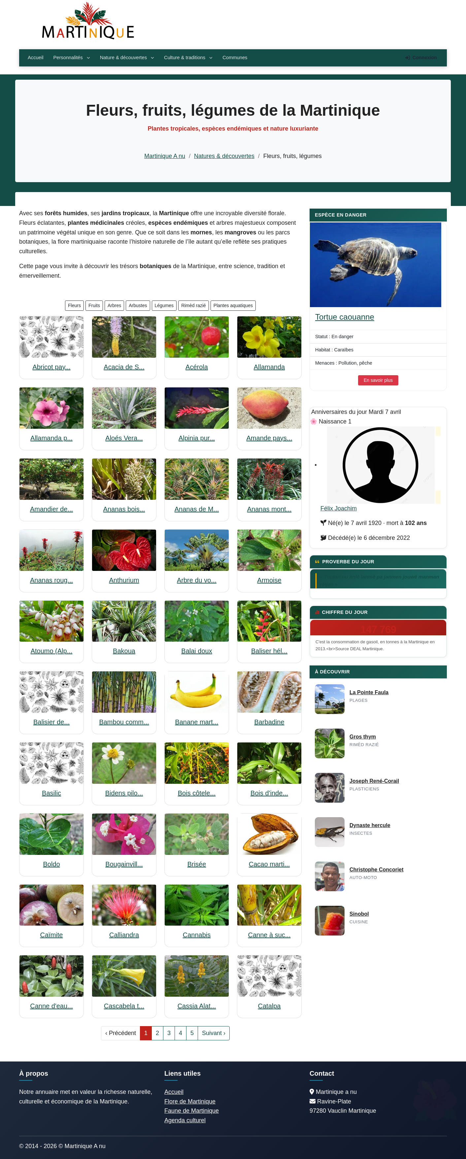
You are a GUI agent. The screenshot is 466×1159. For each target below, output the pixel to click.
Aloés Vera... (124, 438)
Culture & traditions (188, 57)
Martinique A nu (164, 156)
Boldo (51, 864)
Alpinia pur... (197, 438)
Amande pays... (269, 438)
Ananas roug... (51, 580)
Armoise (269, 580)
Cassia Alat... (197, 1006)
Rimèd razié (193, 305)
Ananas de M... (197, 509)
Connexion (421, 57)
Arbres (114, 305)
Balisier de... (51, 722)
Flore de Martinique (190, 1101)
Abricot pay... (51, 367)
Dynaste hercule (370, 825)
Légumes (164, 305)
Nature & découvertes (127, 57)
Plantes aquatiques (233, 305)
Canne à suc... (269, 935)
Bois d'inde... (269, 793)
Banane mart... (196, 722)
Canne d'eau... (51, 1006)
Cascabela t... (124, 1006)
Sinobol (359, 914)
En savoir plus (378, 380)
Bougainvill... (124, 864)
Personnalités (71, 57)
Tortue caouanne (344, 316)
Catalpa (269, 1006)
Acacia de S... (124, 367)
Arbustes (138, 305)
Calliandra (124, 935)
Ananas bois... (124, 509)
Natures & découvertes (224, 156)
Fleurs (74, 305)
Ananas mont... (269, 509)
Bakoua (124, 651)
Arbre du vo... (196, 580)
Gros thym (363, 736)
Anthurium (124, 580)
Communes (234, 57)
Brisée (196, 864)
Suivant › (213, 1033)
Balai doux (196, 651)
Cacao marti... (269, 864)
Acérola (196, 367)
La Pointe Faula (369, 692)
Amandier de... (51, 509)
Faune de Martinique (191, 1110)
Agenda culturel (185, 1120)
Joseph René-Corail (374, 781)
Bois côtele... (197, 793)
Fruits (94, 305)
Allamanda (269, 367)
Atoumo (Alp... (52, 651)
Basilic (51, 793)
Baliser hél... (269, 651)
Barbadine (269, 722)
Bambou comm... (124, 722)
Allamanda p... (51, 438)
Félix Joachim (338, 508)
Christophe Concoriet (377, 869)
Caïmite (51, 935)
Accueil (35, 57)
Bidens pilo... (124, 793)
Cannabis (197, 935)
